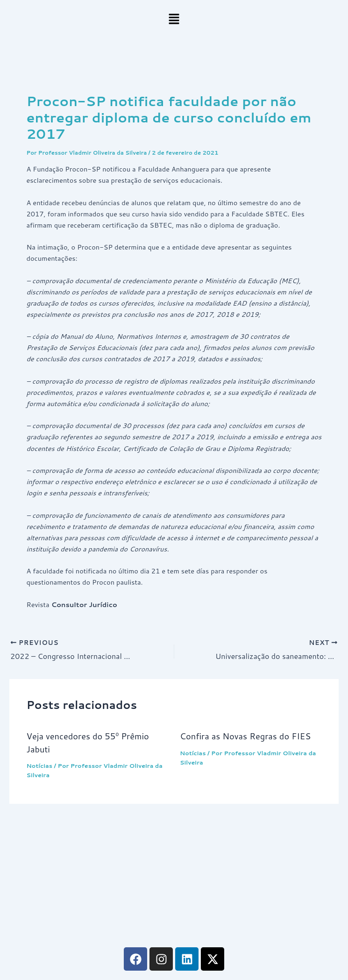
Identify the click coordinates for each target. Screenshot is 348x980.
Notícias (39, 765)
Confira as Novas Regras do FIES (245, 736)
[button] (173, 19)
